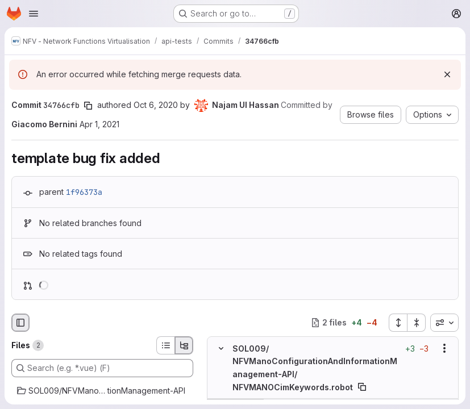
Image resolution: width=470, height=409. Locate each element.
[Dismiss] (447, 74)
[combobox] (444, 323)
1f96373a (84, 192)
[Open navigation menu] (33, 14)
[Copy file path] (362, 387)
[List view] (165, 345)
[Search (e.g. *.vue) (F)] (102, 368)
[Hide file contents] (221, 348)
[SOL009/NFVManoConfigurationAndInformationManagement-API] (102, 391)
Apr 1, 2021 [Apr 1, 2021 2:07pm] (99, 124)
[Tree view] (184, 345)
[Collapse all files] (416, 323)
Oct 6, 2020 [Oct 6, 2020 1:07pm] (156, 105)
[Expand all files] (398, 323)
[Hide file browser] (20, 323)
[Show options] (444, 348)
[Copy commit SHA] (88, 105)
